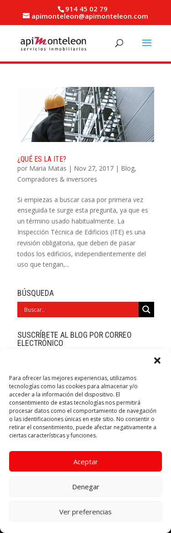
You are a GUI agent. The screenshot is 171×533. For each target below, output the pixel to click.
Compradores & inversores (57, 179)
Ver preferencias (85, 511)
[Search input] (80, 309)
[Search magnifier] (146, 309)
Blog (128, 168)
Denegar (85, 486)
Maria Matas (48, 168)
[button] (157, 360)
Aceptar (85, 461)
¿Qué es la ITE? (41, 159)
